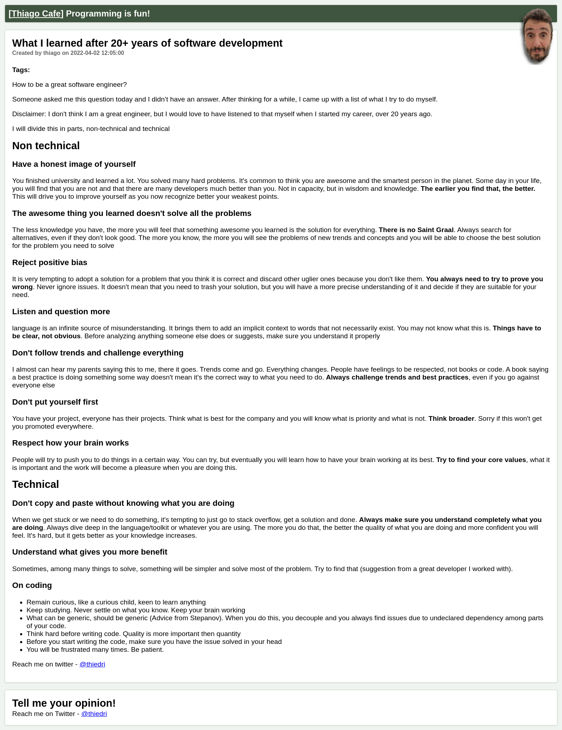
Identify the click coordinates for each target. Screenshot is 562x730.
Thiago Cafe (36, 13)
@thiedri (92, 664)
